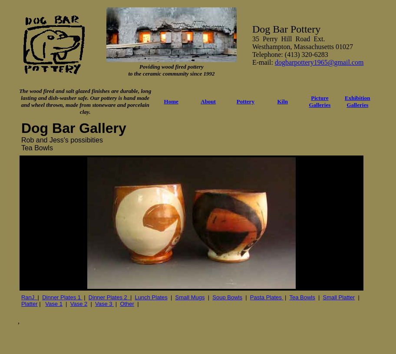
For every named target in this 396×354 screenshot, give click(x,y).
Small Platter (339, 297)
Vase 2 (79, 304)
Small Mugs (190, 297)
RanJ (29, 297)
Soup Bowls (227, 297)
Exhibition (357, 98)
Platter (29, 304)
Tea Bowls (302, 297)
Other (127, 304)
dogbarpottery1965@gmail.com (319, 62)
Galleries (357, 105)
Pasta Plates (267, 297)
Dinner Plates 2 (109, 297)
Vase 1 (54, 304)
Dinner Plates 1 (62, 297)
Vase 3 (104, 304)
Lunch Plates (151, 297)
